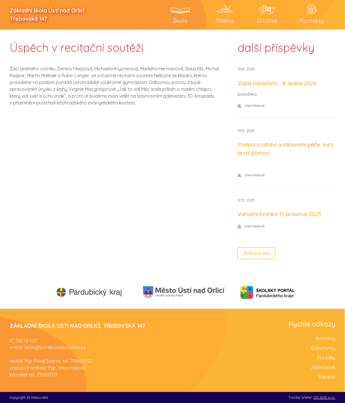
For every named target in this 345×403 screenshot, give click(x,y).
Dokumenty (323, 348)
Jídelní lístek (322, 367)
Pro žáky (326, 357)
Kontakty (325, 338)
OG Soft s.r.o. (324, 397)
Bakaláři (326, 377)
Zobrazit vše (256, 253)
